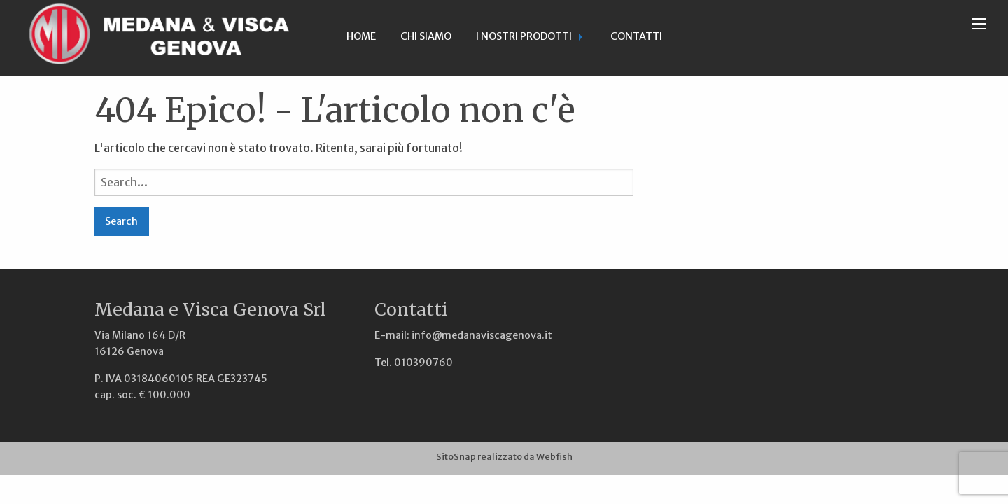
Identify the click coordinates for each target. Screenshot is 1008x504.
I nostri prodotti (524, 36)
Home (361, 36)
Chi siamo (425, 36)
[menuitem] (361, 38)
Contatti (636, 36)
